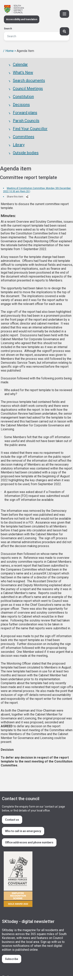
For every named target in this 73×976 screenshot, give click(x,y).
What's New (23, 72)
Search (8, 28)
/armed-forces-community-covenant (35, 880)
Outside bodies (26, 152)
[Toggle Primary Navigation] (64, 14)
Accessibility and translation (21, 19)
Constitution (23, 96)
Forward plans (25, 112)
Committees (23, 136)
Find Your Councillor (30, 128)
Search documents (29, 80)
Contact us (12, 819)
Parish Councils (26, 120)
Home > (10, 51)
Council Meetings (28, 88)
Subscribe (11, 959)
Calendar (20, 64)
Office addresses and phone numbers (29, 842)
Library (19, 144)
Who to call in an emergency (23, 831)
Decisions (21, 104)
